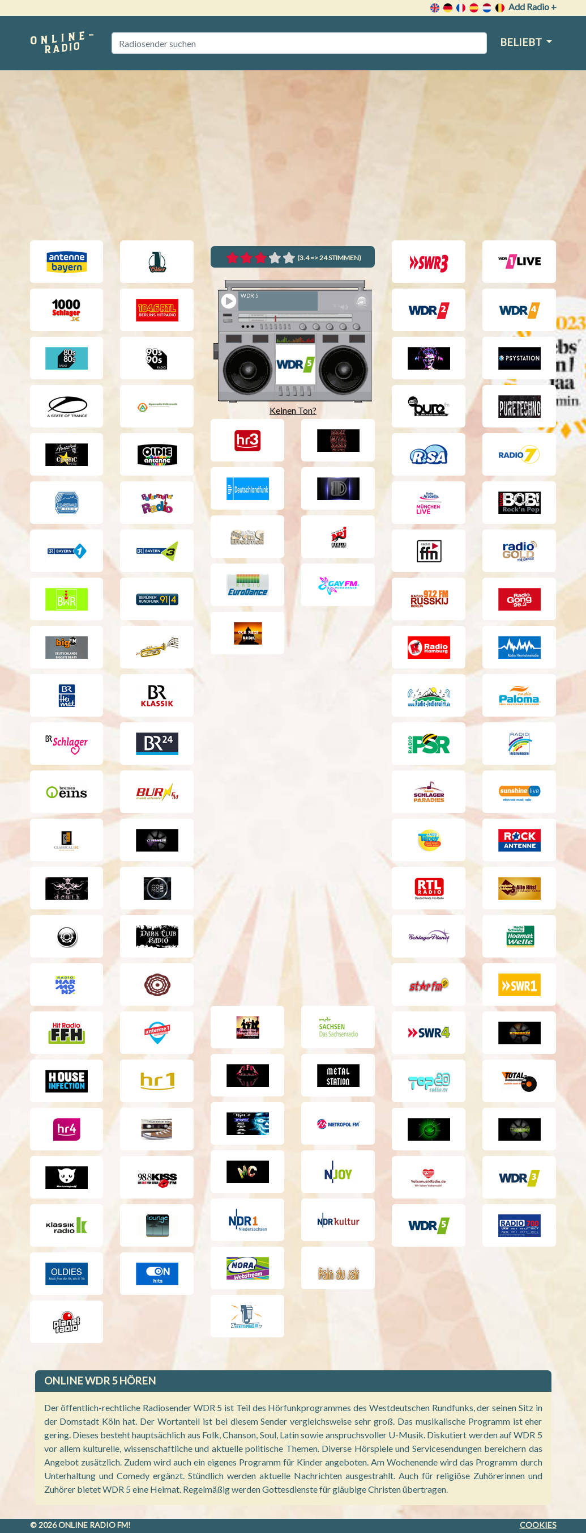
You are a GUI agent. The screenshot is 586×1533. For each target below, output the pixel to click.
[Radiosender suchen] (299, 43)
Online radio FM (93, 1525)
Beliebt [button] (522, 42)
